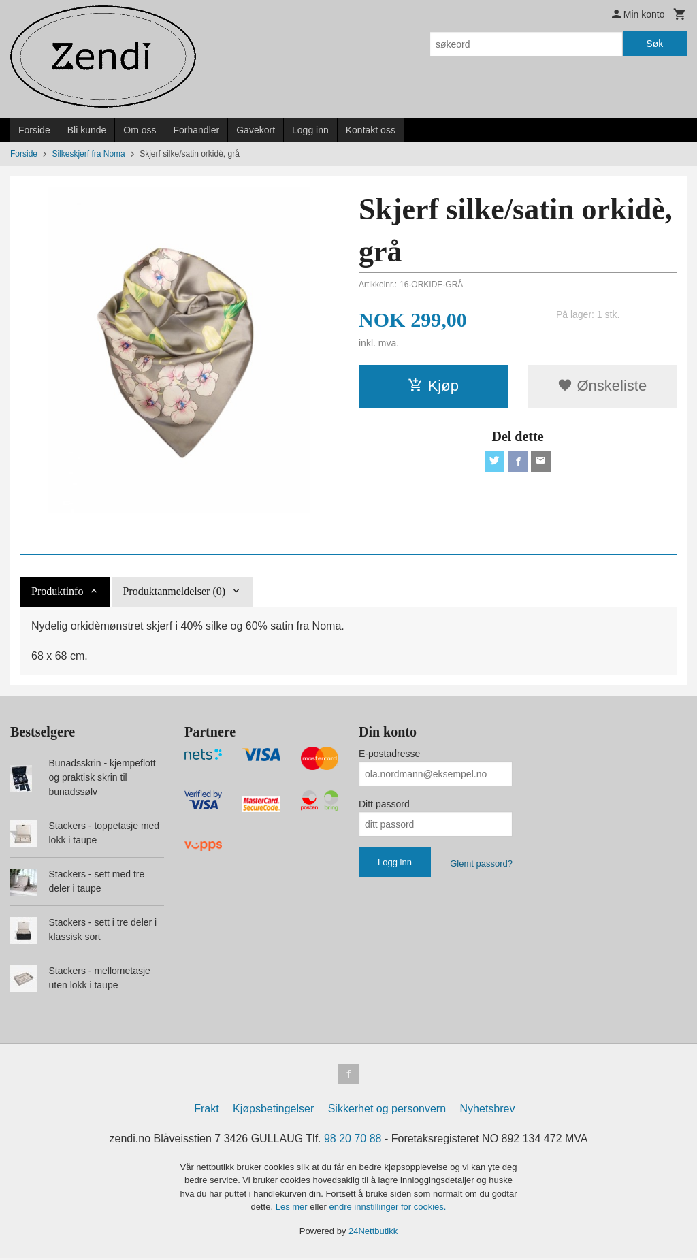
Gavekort (255, 130)
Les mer (293, 1209)
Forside (34, 130)
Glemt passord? (481, 863)
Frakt (206, 1110)
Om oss (139, 130)
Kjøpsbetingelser (273, 1110)
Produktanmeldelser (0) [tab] (174, 591)
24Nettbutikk (373, 1232)
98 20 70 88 (353, 1140)
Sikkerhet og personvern (387, 1110)
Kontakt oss (370, 130)
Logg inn (310, 130)
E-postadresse (389, 753)
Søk (654, 43)
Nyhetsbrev (487, 1110)
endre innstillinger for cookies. (387, 1209)
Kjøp (433, 385)
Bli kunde (87, 130)
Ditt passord (384, 803)
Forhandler (197, 130)
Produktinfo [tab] (57, 591)
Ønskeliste (602, 385)
